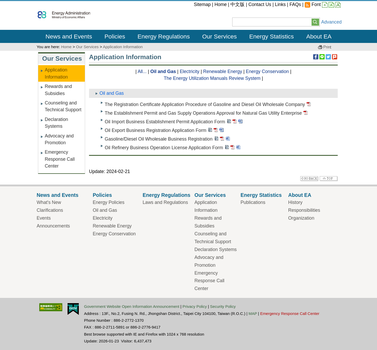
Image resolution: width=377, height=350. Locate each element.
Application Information (123, 47)
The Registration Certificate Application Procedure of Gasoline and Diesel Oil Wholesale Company (205, 104)
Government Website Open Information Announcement (131, 306)
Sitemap (202, 4)
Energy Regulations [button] (163, 36)
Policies (102, 195)
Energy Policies (108, 202)
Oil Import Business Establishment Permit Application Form (165, 122)
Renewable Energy (222, 71)
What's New (49, 202)
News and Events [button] (69, 36)
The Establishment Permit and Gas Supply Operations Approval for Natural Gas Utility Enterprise (203, 113)
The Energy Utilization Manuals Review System (212, 78)
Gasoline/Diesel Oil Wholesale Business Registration (159, 139)
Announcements (53, 226)
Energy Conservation (267, 71)
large (338, 5)
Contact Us (259, 4)
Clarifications (50, 210)
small (325, 5)
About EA (299, 195)
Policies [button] (114, 36)
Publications (253, 202)
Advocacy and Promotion (59, 139)
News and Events (58, 195)
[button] (315, 21)
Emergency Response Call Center (60, 159)
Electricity (189, 71)
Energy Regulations (166, 195)
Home (220, 4)
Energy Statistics (261, 195)
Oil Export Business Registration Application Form (155, 130)
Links (280, 4)
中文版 (237, 4)
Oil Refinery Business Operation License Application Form (164, 148)
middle (331, 5)
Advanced (331, 22)
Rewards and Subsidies (58, 90)
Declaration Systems (56, 123)
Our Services (87, 47)
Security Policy (223, 306)
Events (44, 218)
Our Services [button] (219, 36)
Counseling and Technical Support (63, 106)
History (295, 202)
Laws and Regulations (165, 202)
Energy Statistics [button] (271, 36)
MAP (252, 313)
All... (142, 71)
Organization (301, 218)
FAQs (295, 4)
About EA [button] (319, 36)
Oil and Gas (163, 71)
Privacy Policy (194, 306)
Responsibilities (304, 210)
